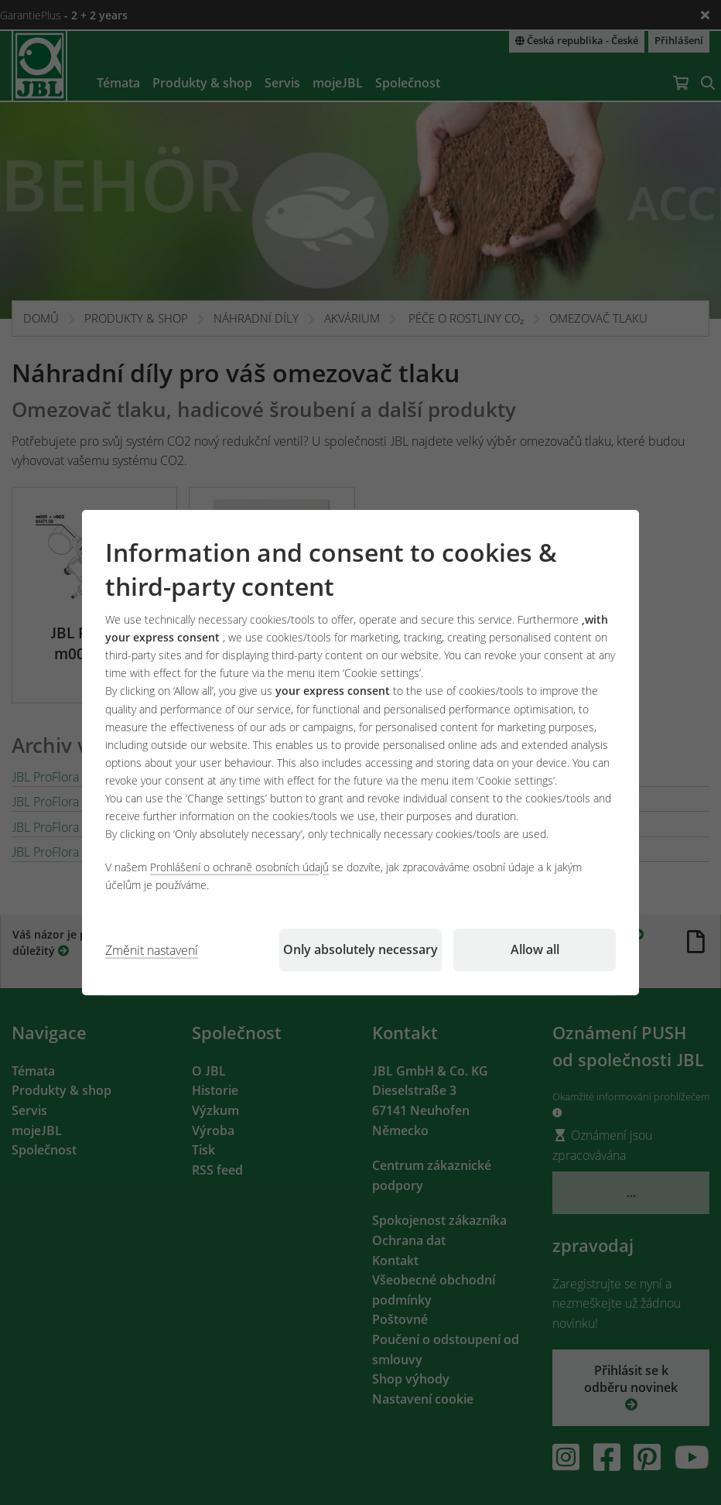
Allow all (535, 949)
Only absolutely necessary (360, 949)
